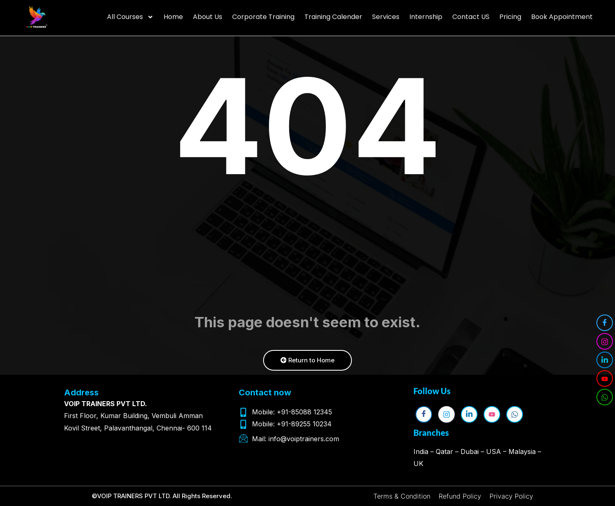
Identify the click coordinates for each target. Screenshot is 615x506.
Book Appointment (562, 14)
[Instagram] (604, 341)
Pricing (510, 14)
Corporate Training (263, 14)
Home (173, 14)
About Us (207, 14)
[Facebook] (604, 322)
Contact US (470, 14)
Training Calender (333, 14)
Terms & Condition (401, 496)
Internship (425, 14)
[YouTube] (604, 378)
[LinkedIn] (604, 360)
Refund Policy (460, 496)
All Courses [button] (130, 14)
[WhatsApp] (604, 397)
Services (385, 14)
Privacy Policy (511, 496)
